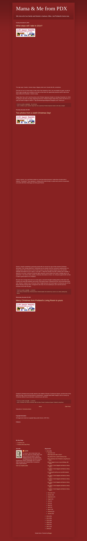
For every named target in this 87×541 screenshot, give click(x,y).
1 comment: (33, 290)
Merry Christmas (30, 402)
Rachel (18, 293)
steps (59, 105)
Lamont (54, 291)
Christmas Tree (23, 402)
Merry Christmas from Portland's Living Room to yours (39, 300)
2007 (48, 526)
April (49, 507)
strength (63, 105)
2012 (48, 516)
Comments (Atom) (26, 409)
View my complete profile (22, 465)
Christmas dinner (33, 291)
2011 (48, 518)
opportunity (41, 105)
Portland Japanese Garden (50, 105)
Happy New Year (35, 105)
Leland (59, 291)
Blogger (50, 533)
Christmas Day (26, 291)
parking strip (64, 291)
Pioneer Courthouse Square (47, 402)
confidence (22, 105)
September (50, 497)
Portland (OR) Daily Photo (23, 444)
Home (40, 406)
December (50, 453)
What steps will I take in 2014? (29, 26)
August (49, 499)
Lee (57, 291)
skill (57, 105)
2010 (48, 520)
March (49, 509)
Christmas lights (40, 291)
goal (26, 105)
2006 (48, 528)
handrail (29, 105)
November (50, 492)
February (50, 511)
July (49, 501)
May (49, 505)
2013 (48, 451)
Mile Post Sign (38, 402)
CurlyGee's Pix (20, 442)
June (49, 503)
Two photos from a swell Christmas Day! (33, 113)
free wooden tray (48, 291)
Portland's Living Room (59, 402)
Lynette (26, 450)
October (50, 495)
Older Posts (68, 406)
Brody (21, 291)
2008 (48, 524)
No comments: (34, 104)
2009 (48, 522)
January (50, 513)
